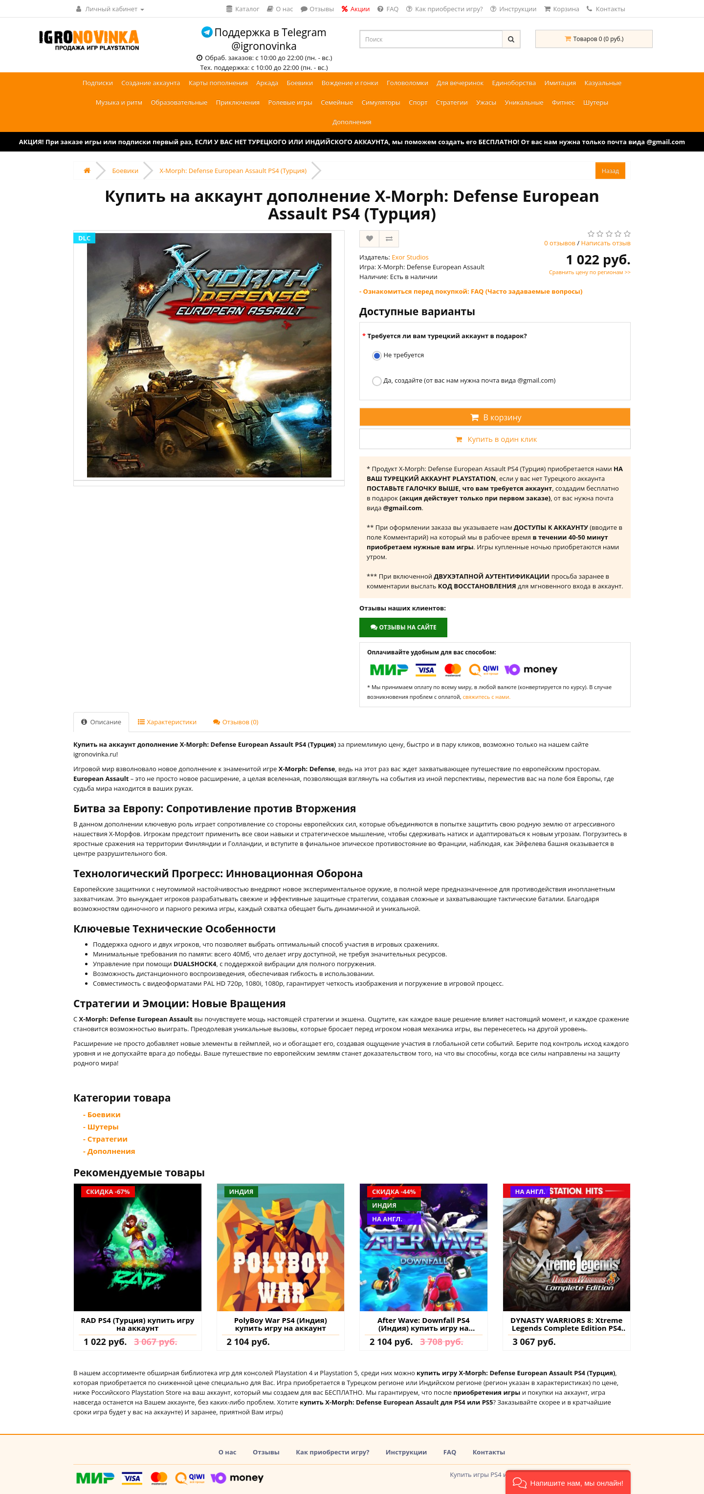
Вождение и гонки (350, 82)
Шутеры (595, 102)
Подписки (98, 82)
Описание (101, 721)
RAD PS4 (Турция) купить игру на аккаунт (137, 1324)
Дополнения (351, 121)
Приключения (238, 102)
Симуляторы (381, 102)
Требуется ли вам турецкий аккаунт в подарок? (447, 335)
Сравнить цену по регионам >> (590, 272)
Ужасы (486, 102)
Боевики (299, 82)
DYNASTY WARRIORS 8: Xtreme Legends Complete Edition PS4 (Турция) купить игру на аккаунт (566, 1324)
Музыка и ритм (119, 102)
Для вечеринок (460, 82)
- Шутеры (101, 1126)
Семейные (337, 102)
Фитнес (563, 102)
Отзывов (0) (235, 721)
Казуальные (603, 82)
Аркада (267, 82)
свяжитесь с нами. (486, 696)
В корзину (494, 417)
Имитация (560, 82)
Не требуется (398, 355)
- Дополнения (109, 1151)
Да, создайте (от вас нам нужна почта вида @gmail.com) (463, 381)
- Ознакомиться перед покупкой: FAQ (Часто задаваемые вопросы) (470, 291)
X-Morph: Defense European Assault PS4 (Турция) (233, 170)
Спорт (418, 102)
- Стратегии (105, 1139)
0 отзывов (559, 242)
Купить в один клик (495, 439)
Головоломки (407, 82)
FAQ (449, 1452)
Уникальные (524, 102)
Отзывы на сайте (403, 627)
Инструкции (406, 1452)
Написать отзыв (606, 242)
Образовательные (179, 102)
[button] (568, 1482)
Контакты (606, 8)
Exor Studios (410, 257)
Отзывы (266, 1452)
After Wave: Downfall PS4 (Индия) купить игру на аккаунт (423, 1324)
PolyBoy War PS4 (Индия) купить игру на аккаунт (280, 1324)
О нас (228, 1452)
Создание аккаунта (150, 82)
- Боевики (102, 1114)
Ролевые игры (290, 102)
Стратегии (452, 102)
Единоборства (514, 82)
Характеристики (167, 721)
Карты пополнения (218, 82)
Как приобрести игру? (332, 1452)
